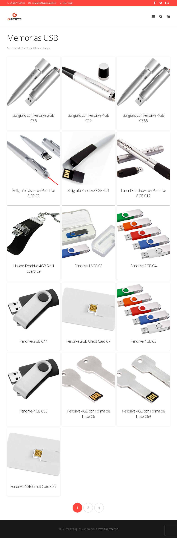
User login (68, 2)
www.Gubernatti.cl (108, 529)
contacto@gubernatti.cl (44, 2)
